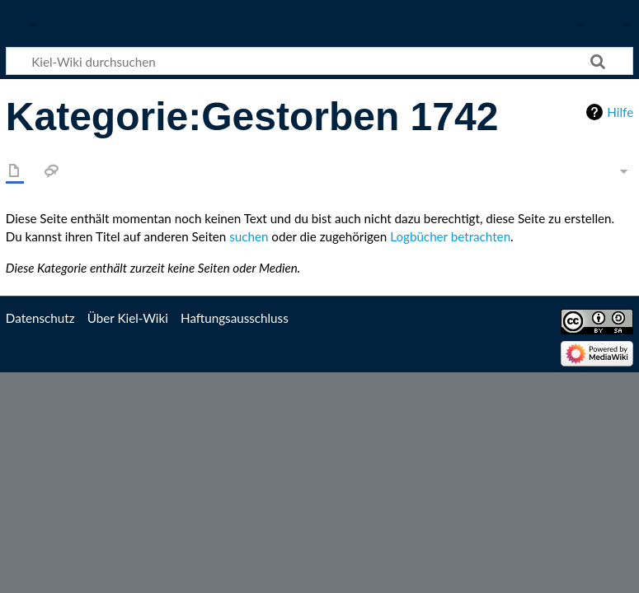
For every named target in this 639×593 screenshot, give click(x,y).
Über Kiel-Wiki (127, 318)
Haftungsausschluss (235, 318)
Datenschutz (40, 318)
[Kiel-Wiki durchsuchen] (319, 61)
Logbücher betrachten (450, 236)
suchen (248, 236)
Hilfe (620, 112)
